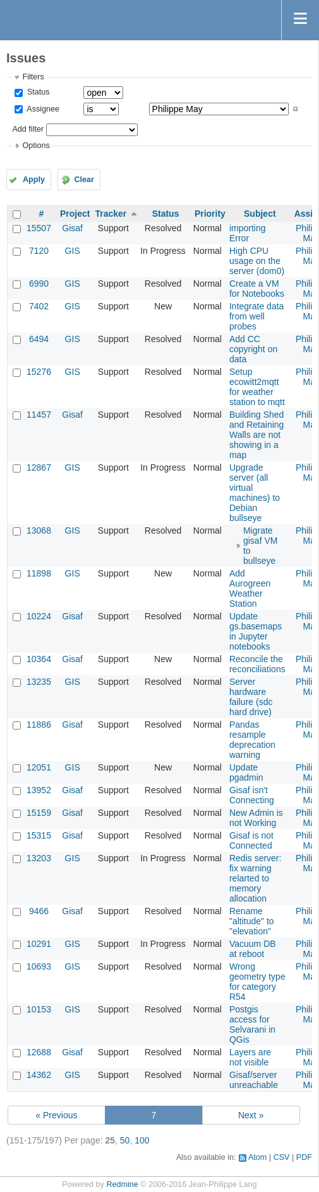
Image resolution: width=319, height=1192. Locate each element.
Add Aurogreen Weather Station (249, 588)
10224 (39, 616)
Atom (257, 1157)
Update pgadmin (246, 772)
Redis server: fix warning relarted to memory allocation (255, 878)
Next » (250, 1115)
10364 (39, 659)
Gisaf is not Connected (251, 840)
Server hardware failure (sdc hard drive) (250, 697)
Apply (34, 179)
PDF (304, 1157)
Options (35, 145)
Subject (260, 214)
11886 (39, 724)
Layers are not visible (250, 1057)
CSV (282, 1157)
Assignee (42, 109)
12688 (39, 1052)
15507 (39, 228)
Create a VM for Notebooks (256, 288)
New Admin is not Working (256, 818)
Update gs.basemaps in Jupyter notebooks (255, 631)
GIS (72, 251)
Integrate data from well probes (256, 316)
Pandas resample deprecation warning (252, 739)
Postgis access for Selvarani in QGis (252, 1024)
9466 (39, 911)
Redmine (122, 1184)
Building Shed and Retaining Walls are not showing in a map (256, 435)
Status (37, 92)
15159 (39, 813)
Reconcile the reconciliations (257, 664)
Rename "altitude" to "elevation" (251, 921)
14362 (39, 1075)
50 (125, 1140)
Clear (84, 179)
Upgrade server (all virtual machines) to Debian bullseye (254, 492)
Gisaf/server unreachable (253, 1080)
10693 (39, 966)
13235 (39, 682)
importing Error (247, 233)
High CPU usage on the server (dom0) (256, 261)
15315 (39, 835)
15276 (39, 372)
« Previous (56, 1115)
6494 (39, 339)
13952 (39, 790)
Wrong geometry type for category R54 (257, 981)
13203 (39, 858)
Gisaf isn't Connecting (251, 795)
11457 (39, 415)
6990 (39, 283)
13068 (39, 530)
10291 (39, 944)
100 (142, 1140)
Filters (33, 76)
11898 (39, 573)
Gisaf (72, 228)
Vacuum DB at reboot (252, 949)
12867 (39, 467)
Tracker (110, 214)
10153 (39, 1009)
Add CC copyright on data (253, 349)
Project (75, 214)
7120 (39, 251)
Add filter (28, 129)
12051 (39, 767)
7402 (39, 306)
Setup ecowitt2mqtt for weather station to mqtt (257, 387)
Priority (210, 214)
